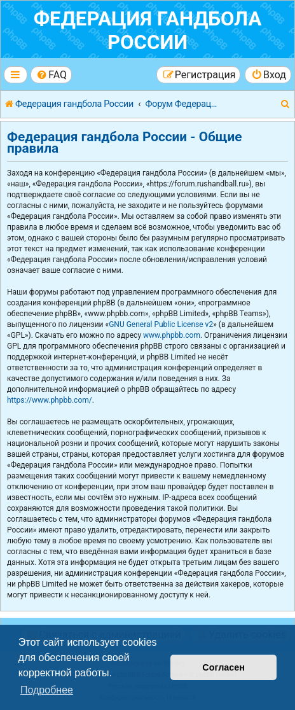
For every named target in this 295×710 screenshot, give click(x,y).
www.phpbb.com (171, 335)
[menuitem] (51, 74)
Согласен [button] (223, 667)
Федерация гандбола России (148, 30)
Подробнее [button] (46, 690)
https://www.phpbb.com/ (49, 400)
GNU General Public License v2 (161, 324)
